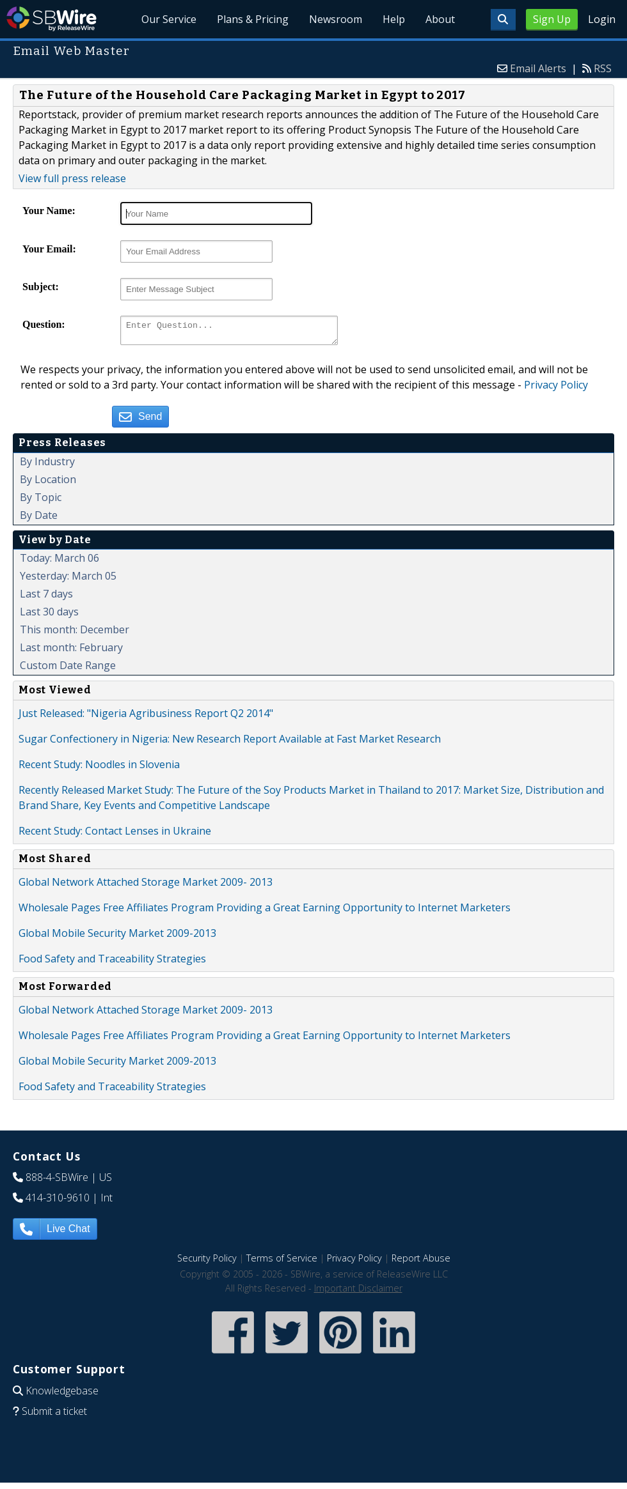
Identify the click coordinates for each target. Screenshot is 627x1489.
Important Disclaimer (358, 1292)
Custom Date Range (68, 669)
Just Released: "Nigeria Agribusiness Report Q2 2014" (146, 717)
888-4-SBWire (57, 1181)
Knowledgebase (62, 1394)
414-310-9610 (58, 1201)
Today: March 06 (59, 562)
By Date (39, 519)
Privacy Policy (556, 389)
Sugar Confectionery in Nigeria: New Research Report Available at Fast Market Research (230, 743)
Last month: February (71, 651)
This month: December (74, 633)
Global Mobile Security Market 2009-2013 (117, 937)
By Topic (40, 501)
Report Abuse (421, 1262)
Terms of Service (281, 1262)
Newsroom (336, 19)
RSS (603, 68)
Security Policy (207, 1262)
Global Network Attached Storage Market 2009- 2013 (146, 886)
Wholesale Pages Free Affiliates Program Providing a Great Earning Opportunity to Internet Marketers (265, 911)
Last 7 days (46, 597)
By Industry (47, 465)
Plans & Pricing (253, 19)
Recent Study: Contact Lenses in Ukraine (115, 835)
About (440, 19)
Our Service (169, 19)
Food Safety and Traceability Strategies (112, 962)
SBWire (51, 18)
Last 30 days (49, 615)
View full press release (72, 178)
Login (601, 19)
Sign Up (552, 19)
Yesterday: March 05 (68, 580)
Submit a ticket (54, 1415)
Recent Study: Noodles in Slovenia (99, 768)
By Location (48, 483)
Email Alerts (538, 68)
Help (394, 19)
